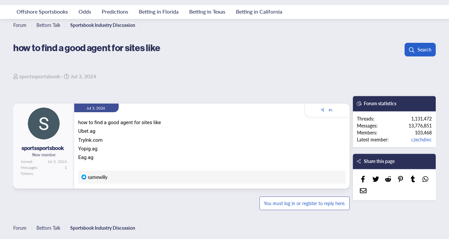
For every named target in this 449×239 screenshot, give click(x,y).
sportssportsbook (39, 76)
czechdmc (421, 139)
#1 (331, 110)
